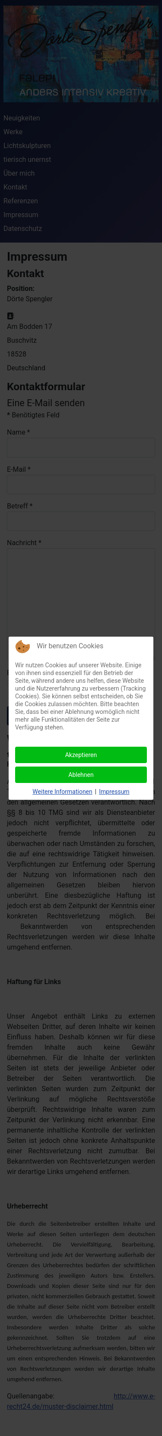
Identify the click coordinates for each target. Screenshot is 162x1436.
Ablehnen (80, 774)
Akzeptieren (81, 754)
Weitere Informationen (62, 791)
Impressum (114, 791)
